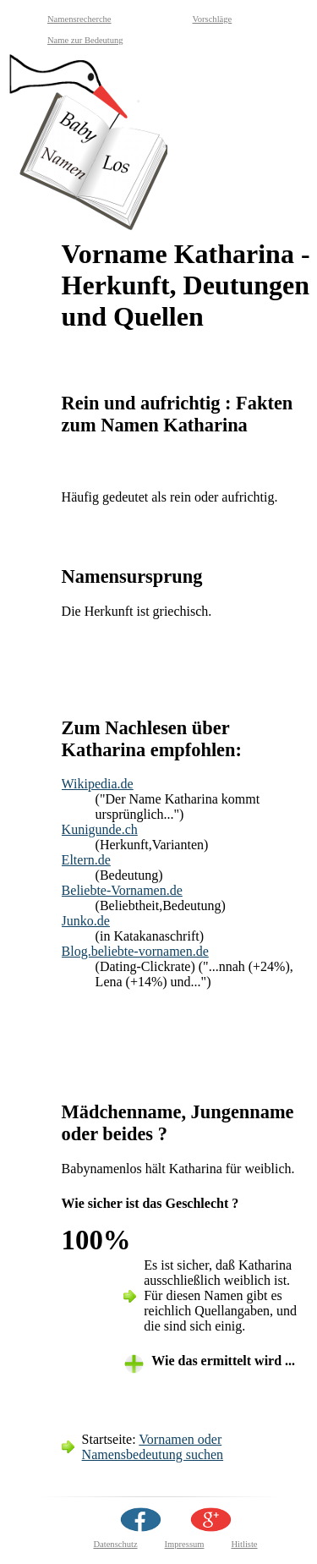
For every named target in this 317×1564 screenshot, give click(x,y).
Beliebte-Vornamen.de (122, 890)
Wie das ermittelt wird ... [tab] (223, 1360)
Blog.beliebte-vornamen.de (135, 951)
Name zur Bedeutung (85, 40)
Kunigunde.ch (100, 829)
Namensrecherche (79, 19)
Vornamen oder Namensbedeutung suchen (153, 1447)
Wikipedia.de (98, 784)
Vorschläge (212, 19)
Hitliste (244, 1544)
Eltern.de (86, 860)
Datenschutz (115, 1544)
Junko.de (86, 921)
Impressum (185, 1544)
